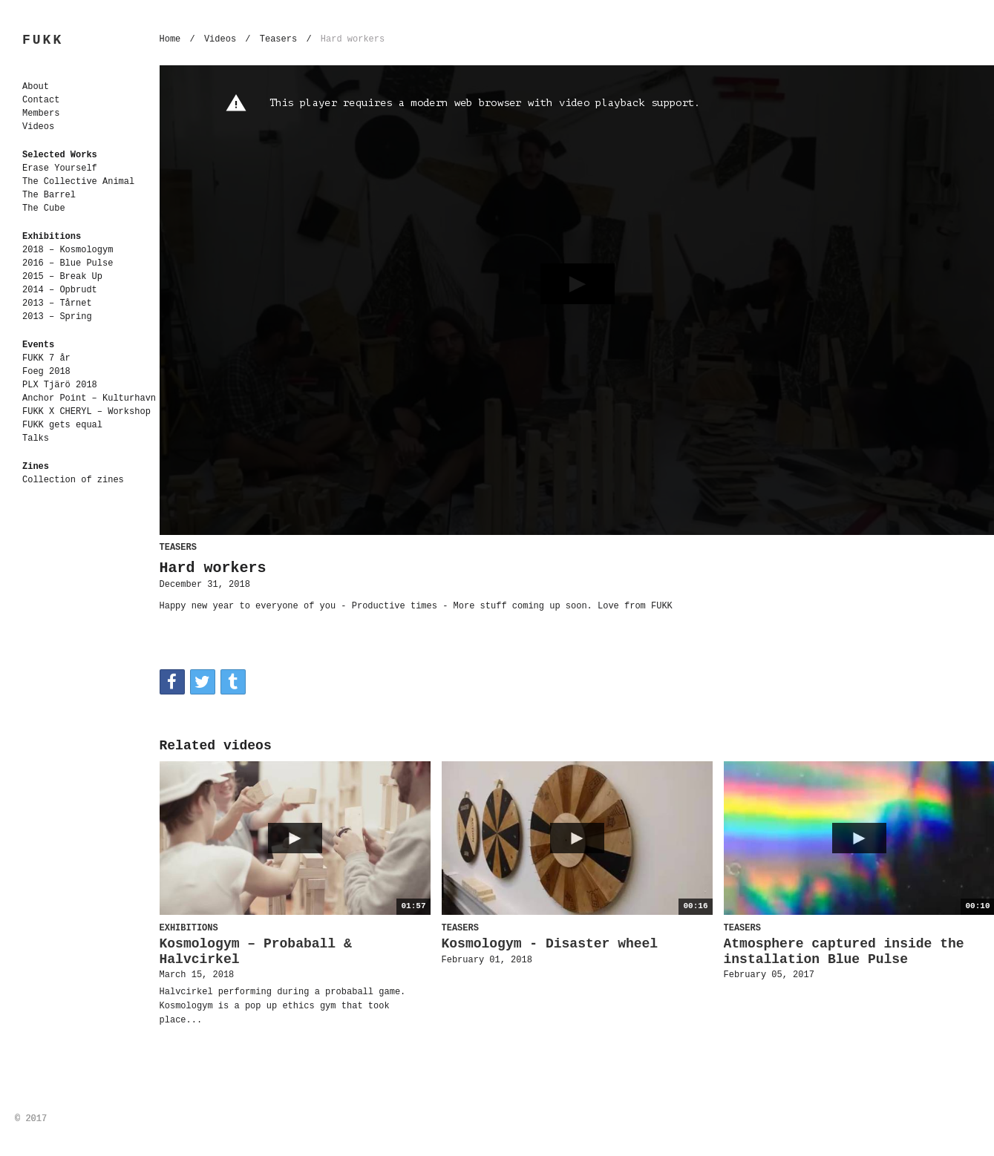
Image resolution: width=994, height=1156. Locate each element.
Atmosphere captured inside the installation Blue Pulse (844, 951)
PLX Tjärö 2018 (59, 385)
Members (40, 113)
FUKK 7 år (46, 358)
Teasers (278, 39)
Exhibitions (51, 236)
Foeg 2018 (46, 372)
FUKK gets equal (62, 425)
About (35, 87)
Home (170, 39)
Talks (35, 438)
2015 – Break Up (62, 277)
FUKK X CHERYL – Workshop (86, 412)
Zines (35, 467)
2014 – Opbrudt (59, 290)
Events (38, 345)
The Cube (43, 208)
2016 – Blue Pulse (67, 263)
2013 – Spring (57, 317)
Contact (40, 100)
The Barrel (49, 195)
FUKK (42, 40)
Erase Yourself (59, 168)
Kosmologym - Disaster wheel (550, 943)
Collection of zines (73, 480)
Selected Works (59, 155)
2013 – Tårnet (57, 303)
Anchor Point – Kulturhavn (89, 398)
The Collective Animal (78, 182)
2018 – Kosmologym (67, 250)
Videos (38, 127)
